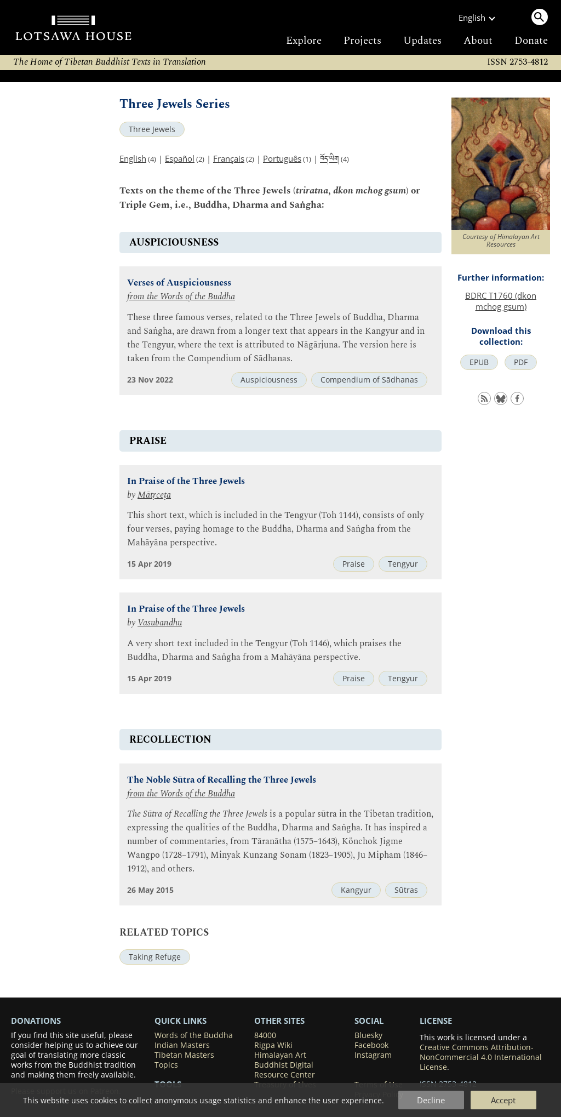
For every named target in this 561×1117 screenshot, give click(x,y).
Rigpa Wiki (273, 1045)
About (478, 41)
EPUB (479, 362)
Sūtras (406, 890)
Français (228, 158)
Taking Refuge (155, 957)
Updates (422, 41)
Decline (431, 1100)
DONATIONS (36, 1020)
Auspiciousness (269, 380)
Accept (503, 1100)
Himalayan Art (280, 1055)
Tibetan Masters (184, 1055)
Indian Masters (182, 1045)
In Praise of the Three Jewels (186, 481)
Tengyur (403, 564)
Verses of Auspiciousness (179, 283)
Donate (531, 41)
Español (179, 158)
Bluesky (368, 1035)
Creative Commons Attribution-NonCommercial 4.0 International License (481, 1057)
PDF (521, 362)
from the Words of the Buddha (181, 297)
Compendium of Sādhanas (369, 380)
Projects (362, 41)
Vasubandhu (160, 623)
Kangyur (356, 890)
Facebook (371, 1045)
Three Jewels (152, 129)
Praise (353, 564)
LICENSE (436, 1020)
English (132, 158)
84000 (265, 1035)
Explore (304, 41)
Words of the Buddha (193, 1035)
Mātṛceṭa (154, 495)
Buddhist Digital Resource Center (284, 1070)
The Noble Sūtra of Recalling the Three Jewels (221, 780)
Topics (166, 1065)
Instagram (373, 1055)
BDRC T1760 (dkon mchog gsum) (500, 301)
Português (282, 158)
